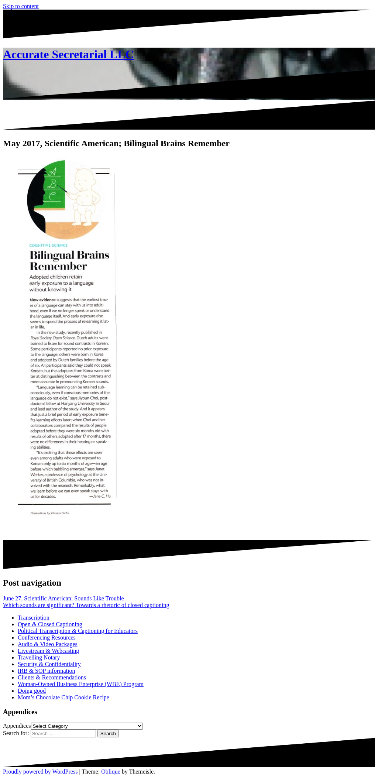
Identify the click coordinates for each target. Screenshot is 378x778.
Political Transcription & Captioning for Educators (78, 631)
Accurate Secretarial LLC (68, 54)
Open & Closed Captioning (50, 624)
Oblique (110, 771)
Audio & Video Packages (48, 644)
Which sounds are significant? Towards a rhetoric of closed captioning (86, 605)
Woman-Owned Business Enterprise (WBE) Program (81, 684)
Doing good (32, 691)
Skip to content (21, 6)
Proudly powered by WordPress (40, 771)
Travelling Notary (39, 657)
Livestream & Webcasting (48, 651)
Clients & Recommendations (52, 677)
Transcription (33, 617)
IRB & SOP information (46, 671)
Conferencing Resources (47, 637)
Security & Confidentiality (49, 664)
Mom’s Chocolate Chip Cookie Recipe (63, 697)
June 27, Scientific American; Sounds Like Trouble (63, 598)
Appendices (17, 726)
